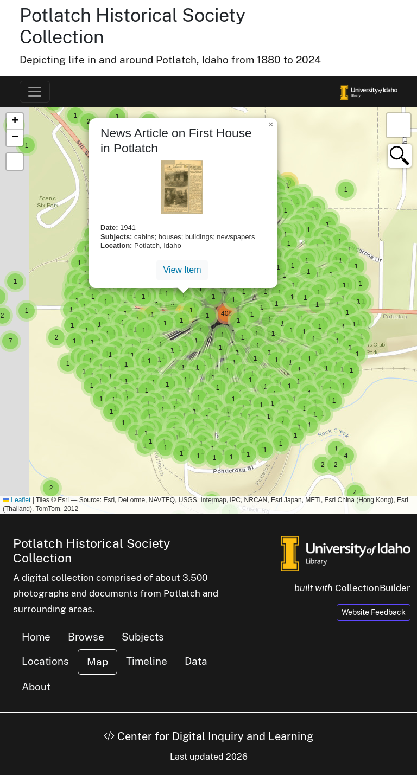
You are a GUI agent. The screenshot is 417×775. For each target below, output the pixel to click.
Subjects (143, 637)
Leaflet (16, 500)
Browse (86, 637)
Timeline (146, 661)
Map (97, 662)
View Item (182, 269)
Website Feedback (374, 612)
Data (196, 661)
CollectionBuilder (372, 587)
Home (36, 637)
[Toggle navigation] (35, 92)
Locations (45, 661)
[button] (51, 488)
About (36, 687)
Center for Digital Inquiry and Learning (208, 736)
